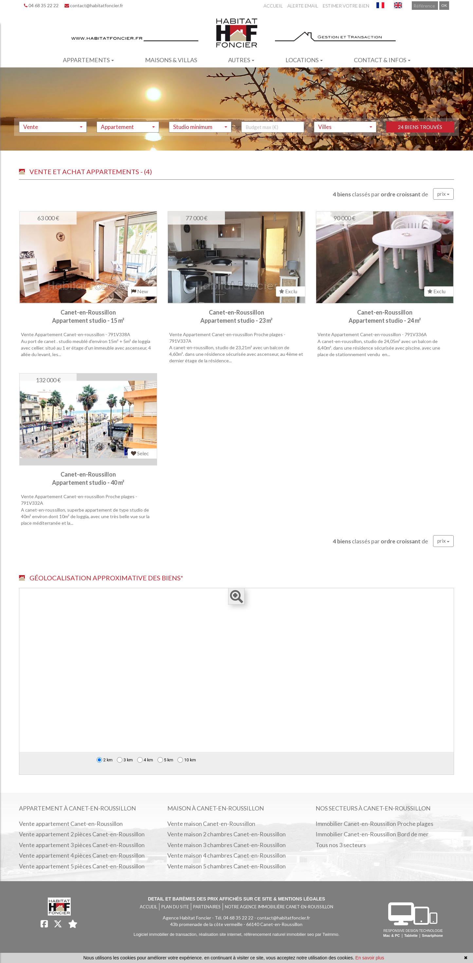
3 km (125, 760)
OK (444, 5)
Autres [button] (241, 60)
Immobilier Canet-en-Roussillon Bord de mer (372, 834)
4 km (145, 760)
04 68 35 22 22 (41, 5)
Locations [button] (304, 60)
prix (443, 194)
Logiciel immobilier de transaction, (166, 934)
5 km (165, 760)
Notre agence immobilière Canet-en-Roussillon (279, 906)
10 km (186, 760)
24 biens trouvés (420, 141)
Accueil (273, 6)
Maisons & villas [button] (171, 60)
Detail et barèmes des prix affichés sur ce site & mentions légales (236, 898)
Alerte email (302, 6)
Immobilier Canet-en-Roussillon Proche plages (374, 823)
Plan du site (175, 906)
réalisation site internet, (221, 934)
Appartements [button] (88, 60)
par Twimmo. (327, 934)
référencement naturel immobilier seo (279, 934)
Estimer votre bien (346, 6)
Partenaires (207, 906)
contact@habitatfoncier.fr (93, 5)
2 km (105, 760)
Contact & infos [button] (382, 60)
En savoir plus (369, 957)
